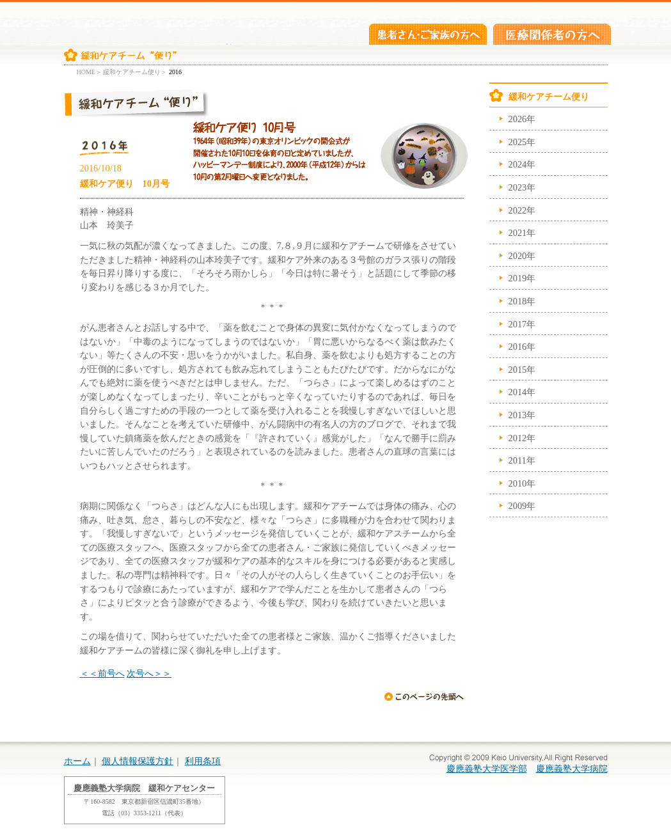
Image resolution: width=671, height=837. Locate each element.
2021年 (522, 233)
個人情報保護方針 (137, 761)
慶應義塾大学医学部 (486, 768)
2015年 (522, 369)
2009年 (522, 506)
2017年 (522, 324)
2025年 (522, 142)
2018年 (522, 301)
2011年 (522, 460)
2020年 (522, 256)
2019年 (522, 278)
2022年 (522, 210)
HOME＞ (89, 71)
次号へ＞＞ (149, 673)
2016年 (522, 346)
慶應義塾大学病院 (572, 768)
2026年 (522, 119)
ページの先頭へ (424, 697)
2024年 (522, 164)
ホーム (77, 761)
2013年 (522, 415)
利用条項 (203, 761)
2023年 (522, 187)
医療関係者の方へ (552, 34)
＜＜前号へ (102, 673)
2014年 (522, 392)
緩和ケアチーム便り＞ (135, 71)
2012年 (522, 438)
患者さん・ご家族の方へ (428, 34)
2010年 (522, 483)
